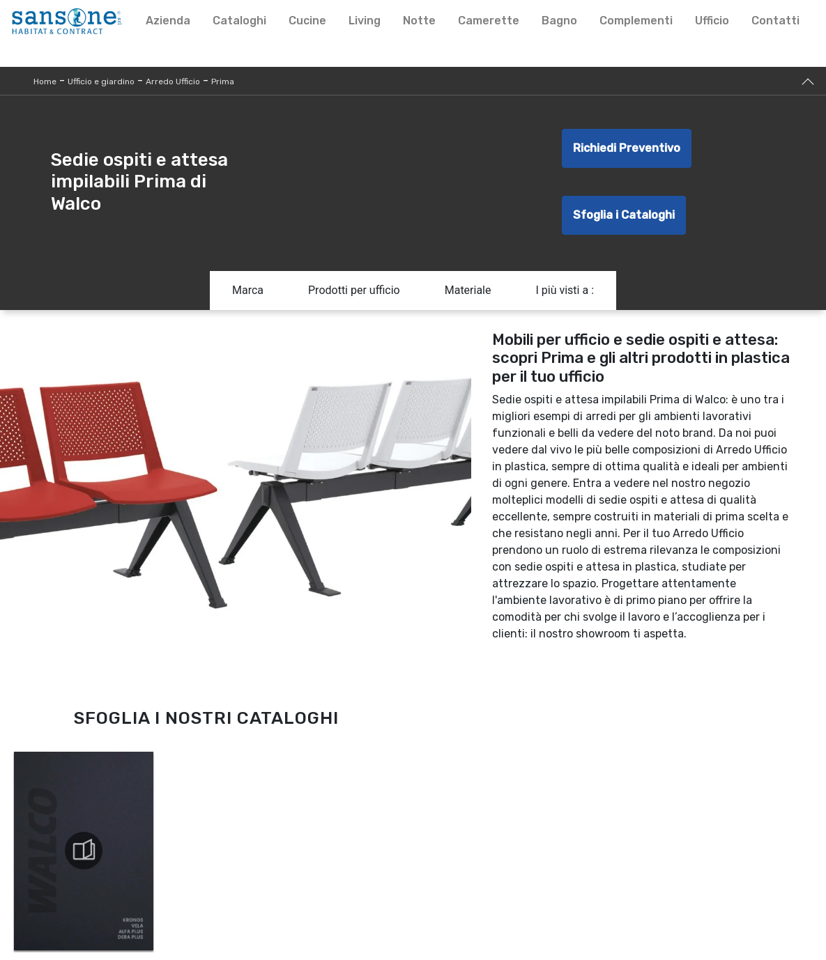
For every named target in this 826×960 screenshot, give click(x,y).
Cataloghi (239, 20)
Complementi (636, 20)
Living (365, 20)
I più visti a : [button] (564, 290)
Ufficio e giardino (101, 81)
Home (44, 81)
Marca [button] (247, 290)
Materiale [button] (468, 290)
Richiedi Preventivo (626, 148)
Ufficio (712, 20)
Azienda (168, 20)
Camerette (488, 20)
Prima (222, 81)
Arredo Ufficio (173, 81)
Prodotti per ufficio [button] (354, 290)
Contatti (775, 20)
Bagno (559, 20)
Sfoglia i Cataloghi (624, 215)
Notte (419, 20)
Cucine (307, 20)
